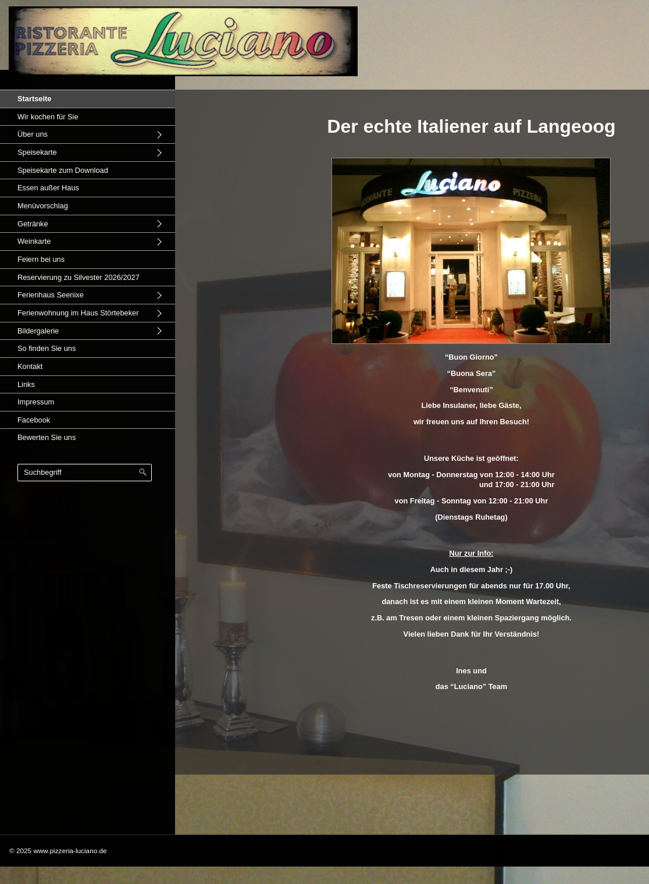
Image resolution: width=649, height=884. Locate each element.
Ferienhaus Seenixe (50, 294)
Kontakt (29, 366)
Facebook (33, 420)
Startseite (34, 98)
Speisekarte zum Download (62, 170)
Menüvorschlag (42, 205)
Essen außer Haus (48, 187)
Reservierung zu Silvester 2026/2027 (78, 277)
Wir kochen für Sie (48, 116)
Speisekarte (37, 152)
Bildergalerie (38, 330)
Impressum (35, 401)
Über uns (32, 134)
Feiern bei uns (41, 259)
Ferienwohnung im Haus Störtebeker (77, 312)
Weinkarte (34, 241)
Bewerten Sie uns (46, 437)
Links (26, 384)
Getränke (32, 223)
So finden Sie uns (46, 348)
